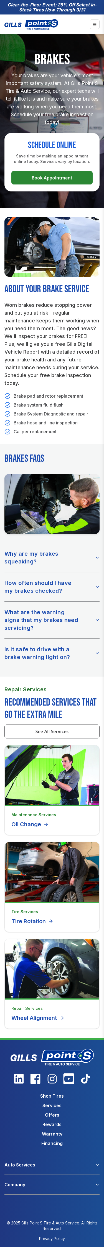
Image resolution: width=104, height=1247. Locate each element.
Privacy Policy (52, 1238)
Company (14, 1184)
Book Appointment (52, 178)
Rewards (52, 1124)
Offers (52, 1114)
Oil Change (30, 824)
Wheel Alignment (38, 1018)
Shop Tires (52, 1096)
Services (52, 1105)
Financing (52, 1143)
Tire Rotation (32, 921)
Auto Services (19, 1164)
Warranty (52, 1133)
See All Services (52, 731)
